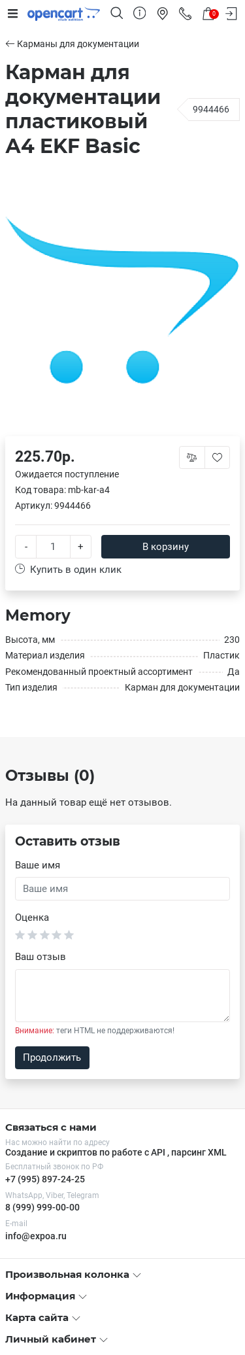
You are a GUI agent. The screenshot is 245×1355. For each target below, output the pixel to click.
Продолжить (52, 1057)
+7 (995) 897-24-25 (45, 1179)
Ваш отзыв (40, 957)
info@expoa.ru (36, 1236)
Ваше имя (37, 865)
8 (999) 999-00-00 (42, 1207)
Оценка (32, 917)
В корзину (165, 547)
